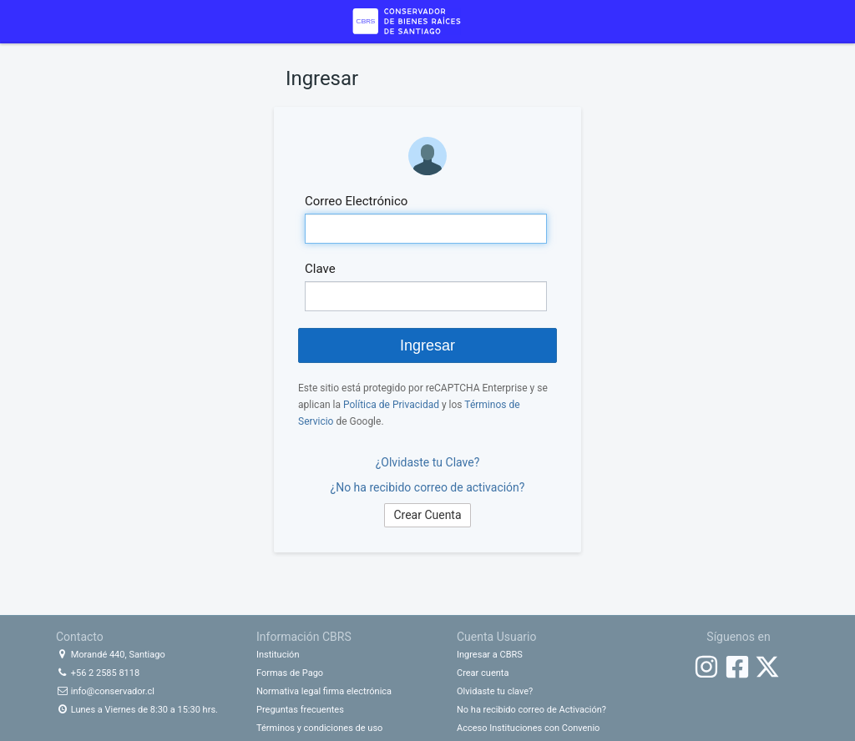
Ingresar (427, 345)
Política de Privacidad (391, 405)
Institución (277, 654)
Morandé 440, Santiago (110, 654)
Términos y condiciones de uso (319, 728)
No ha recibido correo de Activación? (531, 709)
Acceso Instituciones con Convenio (528, 728)
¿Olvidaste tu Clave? (428, 462)
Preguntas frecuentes (300, 709)
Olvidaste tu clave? (495, 691)
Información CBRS (304, 636)
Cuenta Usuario (496, 636)
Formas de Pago (289, 673)
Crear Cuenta (427, 515)
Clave (320, 268)
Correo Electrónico (356, 201)
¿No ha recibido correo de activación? (428, 487)
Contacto (80, 636)
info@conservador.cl (105, 691)
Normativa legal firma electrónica (324, 691)
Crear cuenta (482, 673)
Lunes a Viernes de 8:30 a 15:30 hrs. (137, 709)
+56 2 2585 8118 (97, 673)
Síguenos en (738, 636)
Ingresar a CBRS (490, 654)
